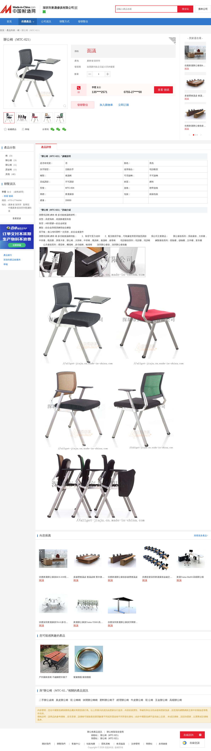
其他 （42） (11, 174)
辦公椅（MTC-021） (110, 735)
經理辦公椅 (122, 700)
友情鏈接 (163, 743)
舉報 (25, 129)
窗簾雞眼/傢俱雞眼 (82, 677)
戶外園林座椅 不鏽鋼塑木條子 (53, 677)
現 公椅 (149, 700)
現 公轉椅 (75, 700)
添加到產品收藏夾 (12, 259)
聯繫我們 (61, 743)
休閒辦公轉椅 (90, 700)
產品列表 (11, 30)
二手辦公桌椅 (46, 700)
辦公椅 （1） (11, 165)
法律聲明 (135, 743)
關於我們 (46, 743)
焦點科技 (109, 747)
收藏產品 (10, 129)
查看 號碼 (163, 89)
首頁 (2, 30)
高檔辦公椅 (176, 700)
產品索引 (8, 255)
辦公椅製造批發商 (115, 732)
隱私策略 (105, 743)
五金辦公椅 (161, 700)
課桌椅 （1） (11, 169)
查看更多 (17, 218)
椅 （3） (9, 155)
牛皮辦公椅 (137, 700)
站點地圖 (91, 743)
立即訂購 (123, 104)
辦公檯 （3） (11, 160)
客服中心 (76, 743)
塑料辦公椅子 (107, 700)
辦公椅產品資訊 (94, 732)
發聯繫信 (82, 104)
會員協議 (120, 743)
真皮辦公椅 (62, 700)
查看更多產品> (201, 535)
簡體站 (149, 743)
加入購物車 (106, 104)
